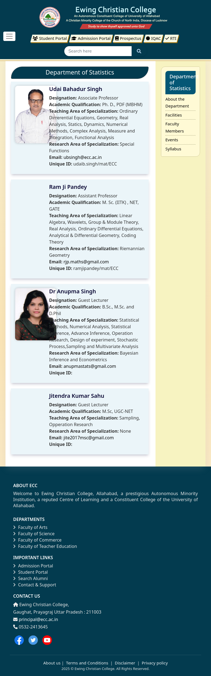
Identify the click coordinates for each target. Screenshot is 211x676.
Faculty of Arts (30, 527)
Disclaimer (125, 663)
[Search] (98, 51)
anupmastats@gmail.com (89, 366)
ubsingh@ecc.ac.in (82, 157)
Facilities (173, 115)
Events (171, 139)
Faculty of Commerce (37, 540)
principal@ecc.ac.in (38, 619)
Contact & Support (34, 585)
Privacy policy (154, 663)
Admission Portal (33, 566)
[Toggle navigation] (9, 36)
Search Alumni (30, 578)
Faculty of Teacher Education (45, 546)
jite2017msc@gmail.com (88, 438)
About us (51, 663)
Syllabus (173, 148)
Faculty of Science (34, 534)
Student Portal (30, 572)
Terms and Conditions (87, 663)
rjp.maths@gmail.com (86, 262)
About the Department (177, 102)
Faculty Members (174, 127)
